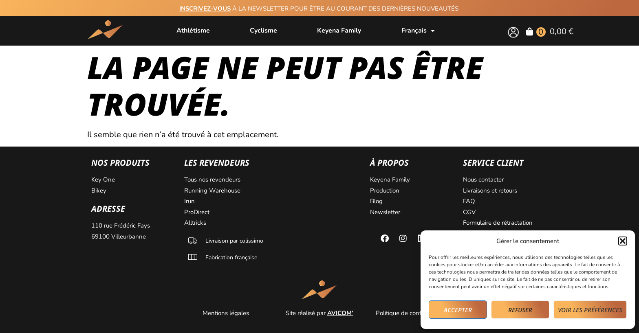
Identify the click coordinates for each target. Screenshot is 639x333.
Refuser (520, 310)
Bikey (98, 190)
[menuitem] (418, 30)
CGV (469, 212)
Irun (190, 201)
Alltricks (196, 223)
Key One (104, 179)
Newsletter (386, 212)
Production (384, 190)
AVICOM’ (340, 313)
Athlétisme (193, 30)
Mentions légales (227, 313)
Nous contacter (484, 179)
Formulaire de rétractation (498, 223)
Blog (377, 201)
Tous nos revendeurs (213, 179)
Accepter (458, 310)
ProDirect (196, 212)
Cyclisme (263, 30)
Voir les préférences (590, 310)
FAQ (469, 201)
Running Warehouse (213, 190)
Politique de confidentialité (413, 313)
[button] (623, 241)
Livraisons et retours (490, 190)
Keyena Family (339, 30)
